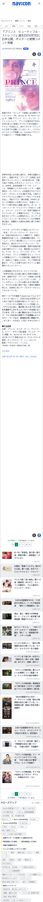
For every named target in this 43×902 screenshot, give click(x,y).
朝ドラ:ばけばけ (29, 808)
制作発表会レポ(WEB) (29, 841)
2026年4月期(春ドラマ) (10, 808)
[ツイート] (34, 54)
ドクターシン (25, 878)
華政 (12, 852)
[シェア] (39, 54)
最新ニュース (20, 21)
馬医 (37, 852)
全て (6, 26)
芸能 (36, 26)
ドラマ (21, 26)
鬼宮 (4, 860)
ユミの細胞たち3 (34, 874)
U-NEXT (4, 827)
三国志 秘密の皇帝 (9, 896)
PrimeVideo (24, 823)
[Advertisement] (21, 13)
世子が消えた (7, 863)
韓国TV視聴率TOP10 (10, 845)
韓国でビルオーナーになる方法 (13, 874)
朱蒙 (19, 860)
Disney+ (34, 819)
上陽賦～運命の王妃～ (10, 893)
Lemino (14, 827)
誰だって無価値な (29, 882)
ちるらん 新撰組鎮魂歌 (25, 812)
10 (36, 544)
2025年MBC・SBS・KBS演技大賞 (13, 816)
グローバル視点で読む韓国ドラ (13, 834)
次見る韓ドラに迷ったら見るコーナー (16, 900)
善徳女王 (28, 860)
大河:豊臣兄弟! (8, 812)
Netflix (6, 819)
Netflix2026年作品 (21, 819)
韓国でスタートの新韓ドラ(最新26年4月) (18, 838)
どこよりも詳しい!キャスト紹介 (14, 849)
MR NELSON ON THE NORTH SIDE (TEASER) (20, 356)
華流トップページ (9, 885)
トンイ (4, 852)
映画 (29, 26)
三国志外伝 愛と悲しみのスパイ (14, 889)
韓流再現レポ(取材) (10, 841)
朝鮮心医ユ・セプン (25, 852)
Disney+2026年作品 (10, 823)
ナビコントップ (6, 21)
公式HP (6, 351)
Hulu (23, 827)
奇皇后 (11, 860)
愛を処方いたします (9, 878)
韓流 (13, 26)
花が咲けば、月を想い (10, 867)
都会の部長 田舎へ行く (10, 882)
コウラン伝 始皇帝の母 (30, 893)
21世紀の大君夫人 (28, 867)
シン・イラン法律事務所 (11, 871)
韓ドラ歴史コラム (8, 830)
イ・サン (5, 856)
